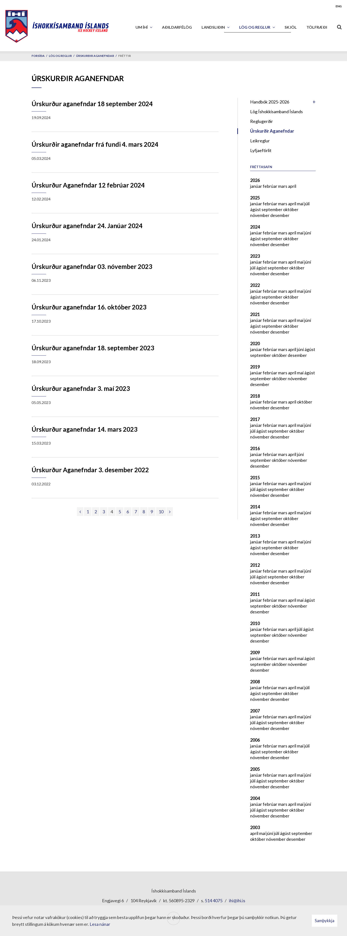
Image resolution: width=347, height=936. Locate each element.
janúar (256, 186)
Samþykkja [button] (324, 920)
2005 (255, 769)
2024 (255, 227)
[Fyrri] (80, 511)
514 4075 (213, 900)
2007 (255, 710)
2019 (255, 366)
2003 (255, 827)
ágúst (256, 209)
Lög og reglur (60, 56)
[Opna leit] (339, 26)
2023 (255, 256)
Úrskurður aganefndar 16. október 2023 (89, 307)
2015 (255, 477)
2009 (255, 652)
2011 (255, 594)
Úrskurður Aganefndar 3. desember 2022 (90, 470)
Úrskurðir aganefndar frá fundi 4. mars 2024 (95, 144)
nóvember (260, 215)
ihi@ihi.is (237, 900)
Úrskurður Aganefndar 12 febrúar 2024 (88, 185)
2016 (255, 448)
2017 (255, 419)
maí (300, 203)
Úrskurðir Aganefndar (95, 56)
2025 (255, 197)
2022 (255, 285)
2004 (255, 798)
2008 (255, 681)
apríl (292, 186)
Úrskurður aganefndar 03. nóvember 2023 (92, 266)
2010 (255, 623)
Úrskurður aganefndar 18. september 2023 (93, 348)
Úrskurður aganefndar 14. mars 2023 (84, 429)
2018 (255, 396)
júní (307, 232)
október (290, 209)
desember (279, 215)
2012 (255, 565)
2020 (255, 343)
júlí (307, 203)
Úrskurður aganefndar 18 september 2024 (92, 104)
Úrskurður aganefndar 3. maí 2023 (81, 388)
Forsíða (38, 56)
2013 (255, 536)
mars (283, 186)
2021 (255, 314)
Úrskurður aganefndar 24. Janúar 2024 (87, 226)
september (272, 209)
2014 (255, 506)
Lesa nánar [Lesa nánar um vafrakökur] (100, 924)
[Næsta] (170, 511)
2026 (255, 180)
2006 (255, 740)
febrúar (270, 186)
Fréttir (124, 56)
